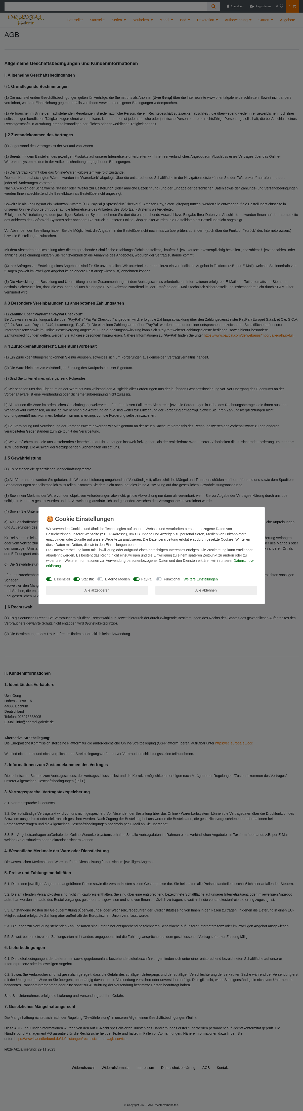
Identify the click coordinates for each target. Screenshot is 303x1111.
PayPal (146, 579)
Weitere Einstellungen (201, 579)
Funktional (172, 579)
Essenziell (62, 579)
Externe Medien (117, 579)
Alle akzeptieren (97, 590)
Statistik (87, 579)
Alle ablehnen (206, 590)
